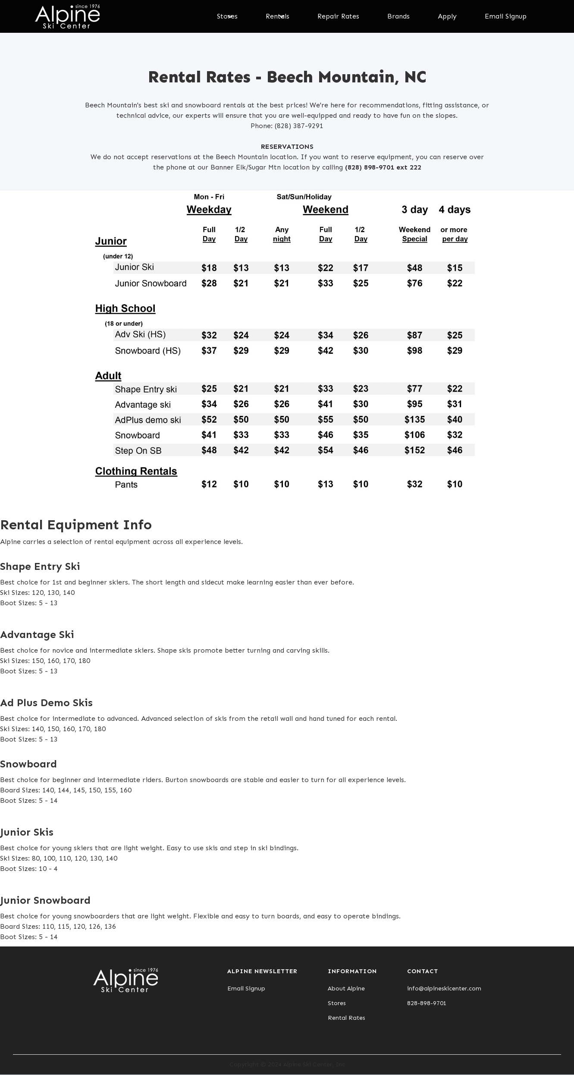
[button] (227, 16)
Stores (337, 1003)
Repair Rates (338, 16)
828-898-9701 (427, 1003)
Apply (447, 16)
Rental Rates (346, 1018)
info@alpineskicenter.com (444, 988)
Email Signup (506, 16)
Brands (398, 16)
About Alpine (346, 988)
